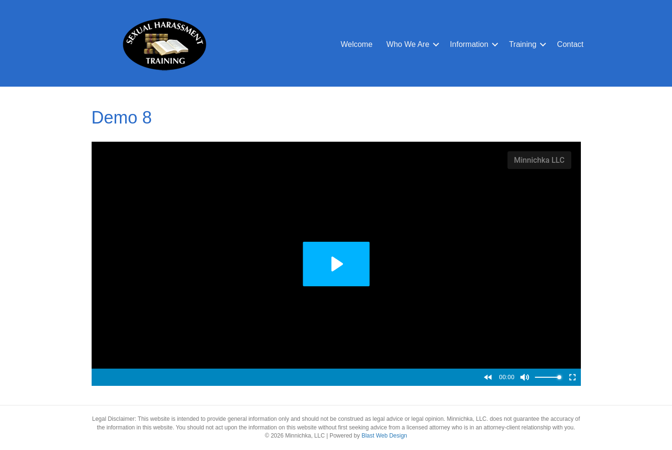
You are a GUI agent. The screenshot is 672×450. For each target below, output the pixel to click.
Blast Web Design (384, 435)
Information (469, 44)
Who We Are (408, 44)
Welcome (356, 44)
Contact (570, 44)
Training (522, 44)
